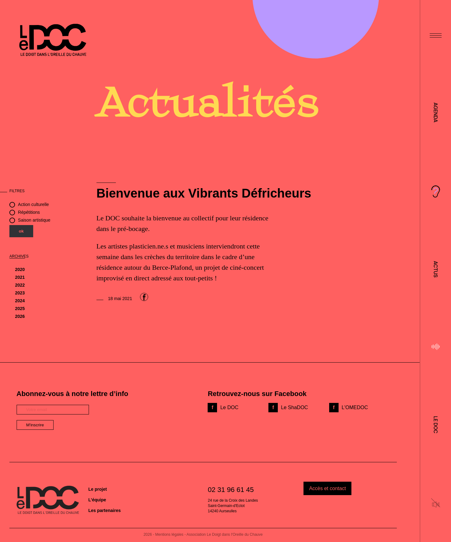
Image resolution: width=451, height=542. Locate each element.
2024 (20, 300)
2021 (20, 277)
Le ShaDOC (294, 407)
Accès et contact (327, 488)
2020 (20, 269)
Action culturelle (33, 204)
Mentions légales (169, 534)
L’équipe (97, 499)
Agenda (435, 113)
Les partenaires (104, 510)
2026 (20, 316)
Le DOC (435, 424)
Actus (435, 269)
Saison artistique (34, 220)
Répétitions (29, 212)
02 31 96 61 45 (231, 490)
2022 (20, 285)
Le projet (97, 489)
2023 (20, 292)
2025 (20, 308)
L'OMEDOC (355, 407)
